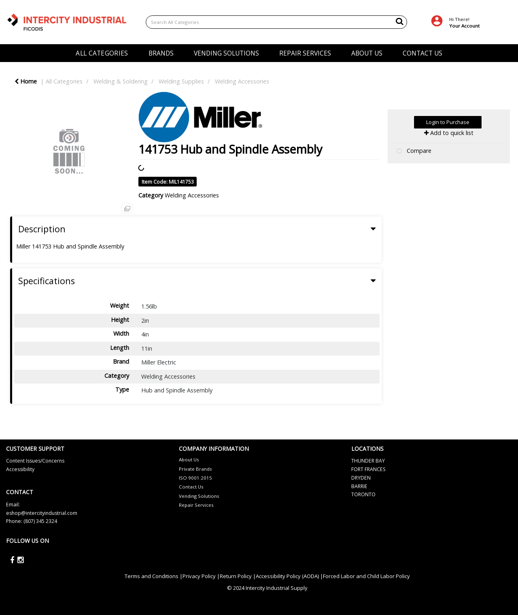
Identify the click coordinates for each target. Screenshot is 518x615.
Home (26, 81)
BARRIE (359, 486)
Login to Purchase (447, 122)
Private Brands (195, 469)
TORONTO (363, 494)
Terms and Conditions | (154, 576)
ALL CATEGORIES (102, 53)
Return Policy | (238, 576)
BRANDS (161, 53)
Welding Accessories (242, 81)
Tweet (448, 172)
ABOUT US (366, 53)
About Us (189, 459)
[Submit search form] (399, 21)
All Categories (64, 81)
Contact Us (191, 487)
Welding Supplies (181, 81)
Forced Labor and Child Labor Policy (366, 576)
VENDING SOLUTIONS (226, 53)
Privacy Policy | (201, 576)
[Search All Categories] (276, 22)
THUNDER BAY (368, 460)
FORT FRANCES (368, 469)
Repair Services (196, 505)
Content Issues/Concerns (35, 460)
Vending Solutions (199, 496)
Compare (412, 151)
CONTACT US (422, 53)
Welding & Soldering (120, 81)
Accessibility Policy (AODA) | (289, 576)
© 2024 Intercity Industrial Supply (267, 587)
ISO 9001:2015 (195, 478)
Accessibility (20, 469)
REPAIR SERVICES (305, 53)
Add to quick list (448, 133)
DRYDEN (361, 477)
